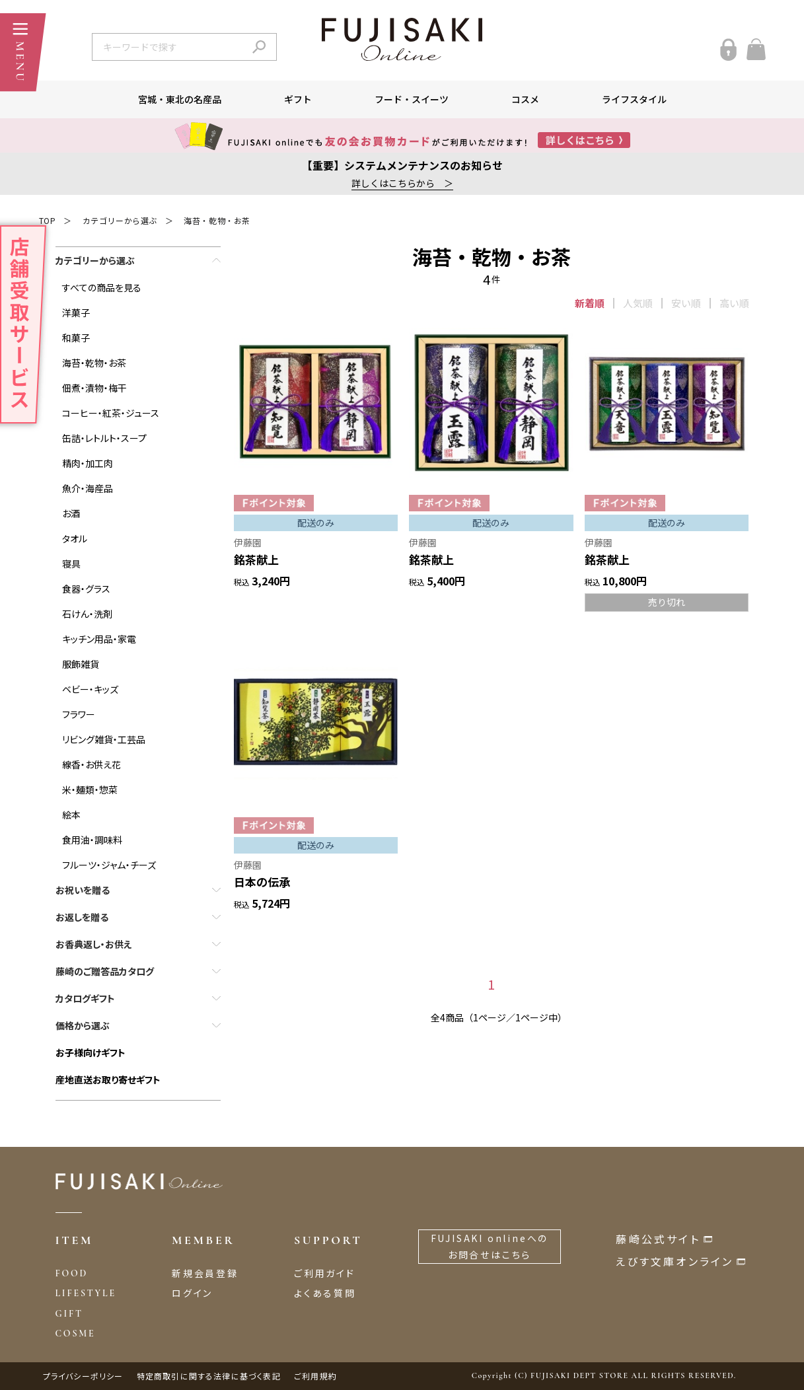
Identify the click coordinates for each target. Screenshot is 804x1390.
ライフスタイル (634, 99)
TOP (47, 220)
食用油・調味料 (92, 839)
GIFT (69, 1313)
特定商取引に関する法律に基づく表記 (209, 1375)
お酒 (71, 513)
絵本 (71, 814)
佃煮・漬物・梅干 (94, 387)
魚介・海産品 (87, 488)
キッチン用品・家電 (99, 638)
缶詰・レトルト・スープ (104, 438)
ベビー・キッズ (90, 689)
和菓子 (76, 337)
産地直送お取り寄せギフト (108, 1079)
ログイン (192, 1292)
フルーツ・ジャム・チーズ (109, 864)
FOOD (72, 1273)
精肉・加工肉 (87, 463)
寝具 (71, 563)
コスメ (525, 99)
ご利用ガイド (324, 1273)
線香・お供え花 (91, 764)
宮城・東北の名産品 (179, 99)
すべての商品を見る (101, 287)
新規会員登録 (205, 1273)
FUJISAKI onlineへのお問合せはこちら (490, 1246)
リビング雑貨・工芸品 (103, 739)
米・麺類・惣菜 (90, 789)
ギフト (298, 99)
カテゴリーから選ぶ (120, 220)
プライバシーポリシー (83, 1375)
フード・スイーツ (412, 99)
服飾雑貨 (80, 664)
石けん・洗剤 (87, 613)
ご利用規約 (315, 1375)
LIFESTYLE (85, 1293)
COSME (75, 1333)
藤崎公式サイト (658, 1239)
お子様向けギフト (90, 1052)
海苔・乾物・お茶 (217, 220)
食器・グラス (86, 588)
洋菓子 (76, 312)
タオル (74, 538)
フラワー (78, 714)
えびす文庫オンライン (674, 1261)
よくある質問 (325, 1292)
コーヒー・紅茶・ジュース (110, 413)
